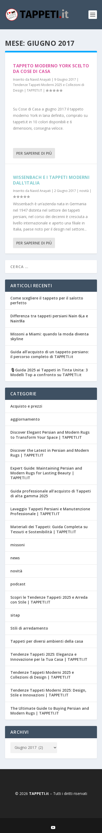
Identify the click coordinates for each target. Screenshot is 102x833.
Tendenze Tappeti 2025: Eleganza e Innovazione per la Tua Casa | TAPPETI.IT (48, 657)
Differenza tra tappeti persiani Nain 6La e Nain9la (49, 318)
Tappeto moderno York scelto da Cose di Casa (51, 68)
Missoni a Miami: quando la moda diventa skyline (49, 336)
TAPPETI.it (39, 793)
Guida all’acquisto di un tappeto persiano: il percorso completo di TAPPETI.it (49, 354)
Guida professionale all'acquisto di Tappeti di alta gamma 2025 (50, 493)
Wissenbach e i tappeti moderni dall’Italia (51, 180)
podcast (18, 583)
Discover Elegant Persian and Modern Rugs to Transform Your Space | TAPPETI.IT (50, 435)
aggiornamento (25, 419)
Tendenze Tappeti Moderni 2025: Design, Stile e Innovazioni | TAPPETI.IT (48, 692)
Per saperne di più (34, 153)
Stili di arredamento (29, 628)
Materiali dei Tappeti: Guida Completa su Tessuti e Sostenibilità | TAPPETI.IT (49, 529)
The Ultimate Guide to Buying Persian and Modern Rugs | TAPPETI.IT (49, 711)
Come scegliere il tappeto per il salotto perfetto (46, 300)
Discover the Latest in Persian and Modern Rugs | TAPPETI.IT (49, 453)
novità (84, 190)
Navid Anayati (40, 79)
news (15, 557)
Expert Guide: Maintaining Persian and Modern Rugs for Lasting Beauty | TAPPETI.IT (46, 473)
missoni (17, 544)
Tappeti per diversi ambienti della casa (46, 641)
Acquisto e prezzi (26, 406)
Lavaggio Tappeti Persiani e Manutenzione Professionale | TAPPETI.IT (50, 511)
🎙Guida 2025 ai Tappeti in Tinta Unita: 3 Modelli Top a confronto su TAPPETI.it (49, 372)
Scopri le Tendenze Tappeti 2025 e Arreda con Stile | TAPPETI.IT (49, 600)
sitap (15, 615)
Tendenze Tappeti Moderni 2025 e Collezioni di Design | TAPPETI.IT (42, 675)
